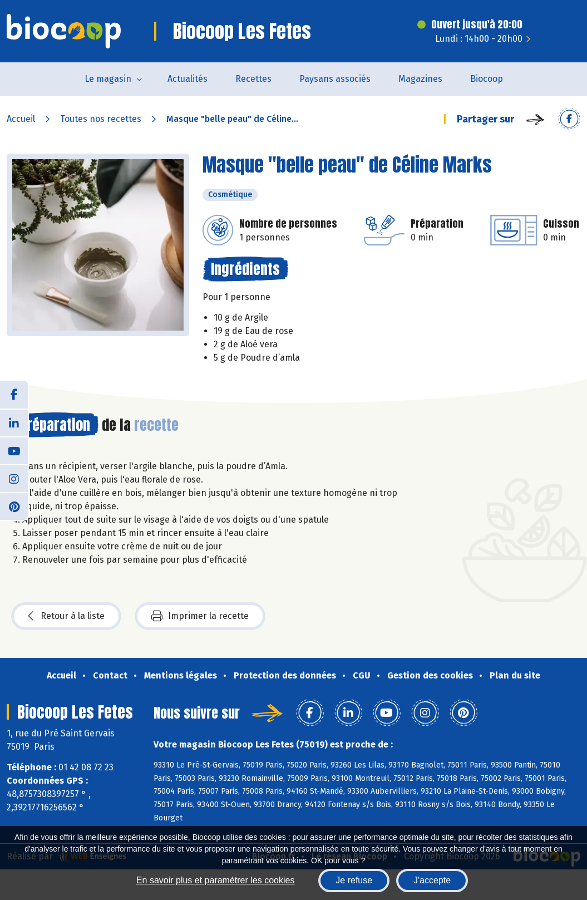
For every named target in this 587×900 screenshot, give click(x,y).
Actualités (187, 78)
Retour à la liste (66, 616)
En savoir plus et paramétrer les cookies (215, 880)
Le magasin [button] (108, 78)
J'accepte (432, 880)
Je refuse (354, 880)
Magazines (420, 78)
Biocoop (486, 78)
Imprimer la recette (200, 616)
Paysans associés (335, 78)
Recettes (253, 78)
